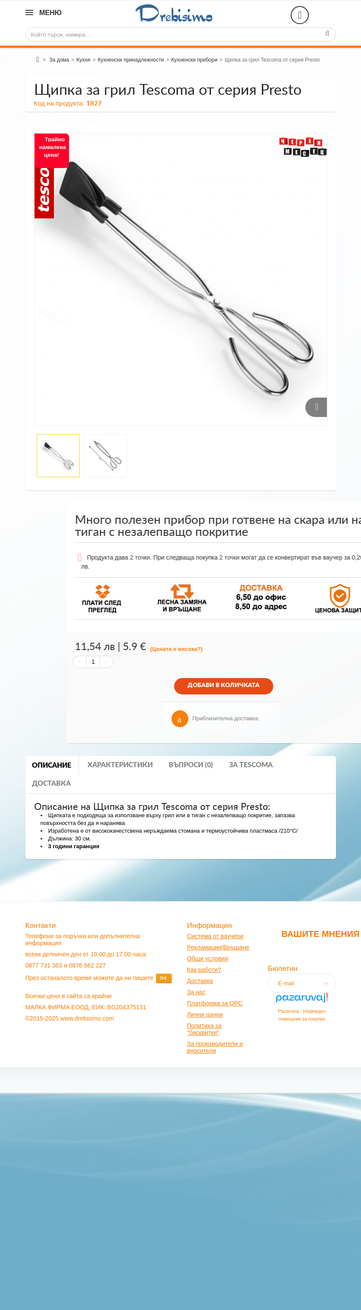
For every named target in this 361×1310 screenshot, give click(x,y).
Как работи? (204, 969)
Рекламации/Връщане (218, 947)
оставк (200, 980)
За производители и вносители (215, 1047)
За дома (59, 60)
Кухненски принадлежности (130, 60)
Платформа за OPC (215, 1003)
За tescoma (251, 765)
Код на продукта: (59, 103)
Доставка (51, 783)
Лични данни (205, 1014)
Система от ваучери (215, 936)
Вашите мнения (320, 934)
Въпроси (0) (191, 765)
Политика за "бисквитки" (204, 1029)
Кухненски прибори (194, 60)
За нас (196, 992)
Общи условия (207, 958)
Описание (51, 765)
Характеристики (120, 765)
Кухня (83, 60)
